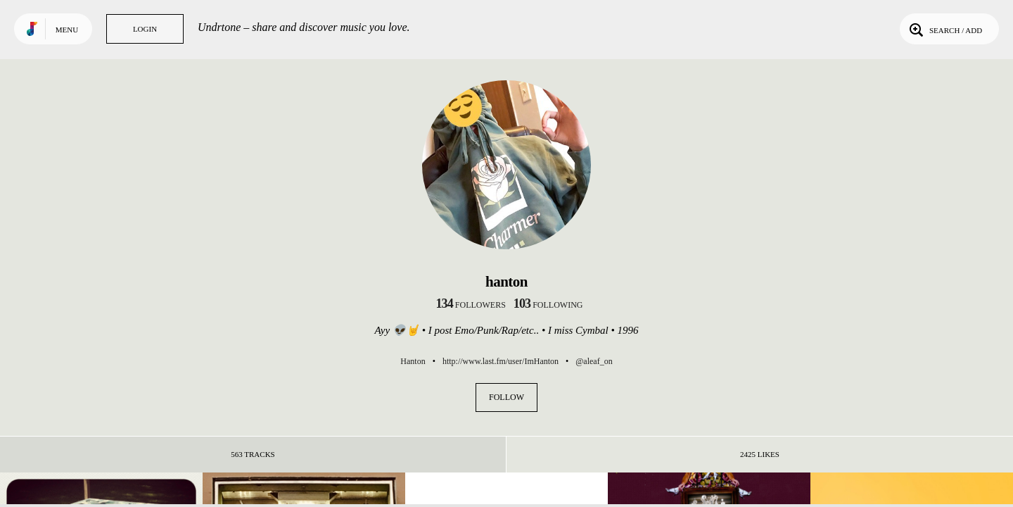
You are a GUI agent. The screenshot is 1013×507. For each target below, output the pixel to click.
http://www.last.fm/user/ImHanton (500, 361)
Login (145, 29)
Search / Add (944, 28)
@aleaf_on (593, 361)
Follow (506, 397)
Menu (67, 29)
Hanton (412, 361)
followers (471, 305)
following (548, 305)
